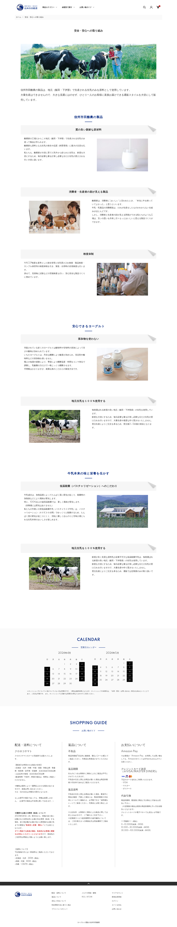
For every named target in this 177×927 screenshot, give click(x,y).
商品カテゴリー (48, 7)
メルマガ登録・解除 (89, 893)
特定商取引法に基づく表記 (61, 905)
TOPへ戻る (88, 883)
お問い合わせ (116, 909)
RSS (83, 897)
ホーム (18, 17)
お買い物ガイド (86, 7)
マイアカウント (117, 893)
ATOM (89, 897)
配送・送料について (59, 893)
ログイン (115, 901)
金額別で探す (67, 7)
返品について (56, 897)
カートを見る (116, 905)
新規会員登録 (116, 897)
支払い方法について (59, 901)
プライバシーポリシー (60, 909)
